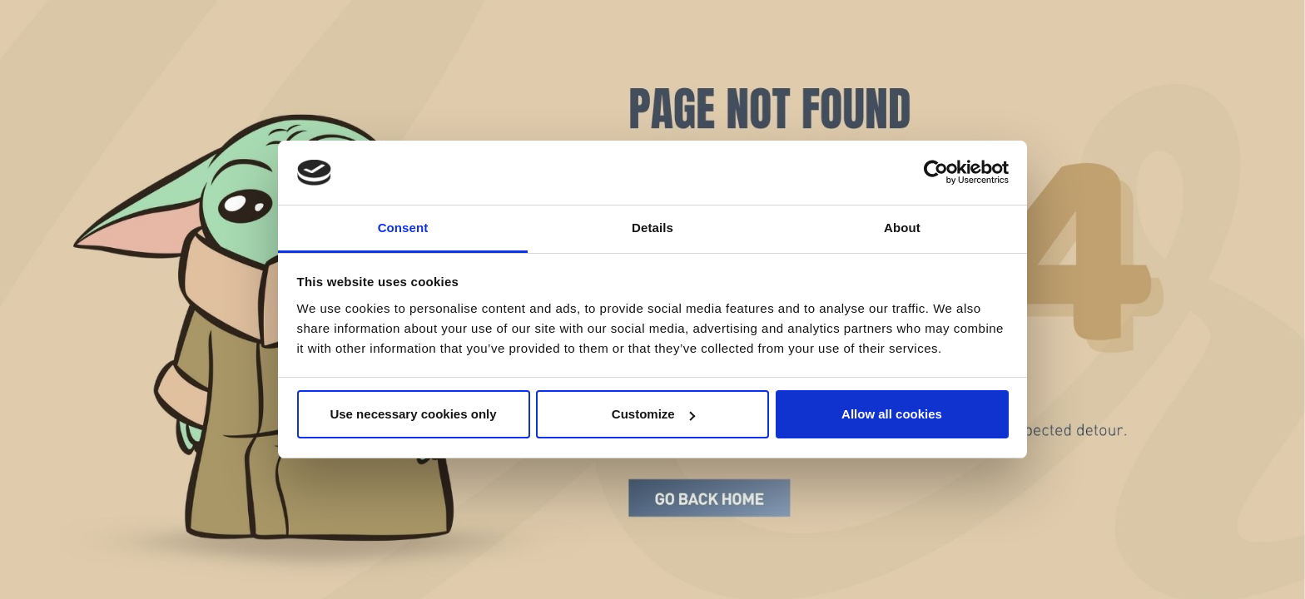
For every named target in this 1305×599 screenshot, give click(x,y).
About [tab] (902, 227)
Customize (653, 414)
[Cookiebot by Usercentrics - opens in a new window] (936, 173)
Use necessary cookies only (413, 414)
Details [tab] (652, 227)
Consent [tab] (403, 227)
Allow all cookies (891, 414)
